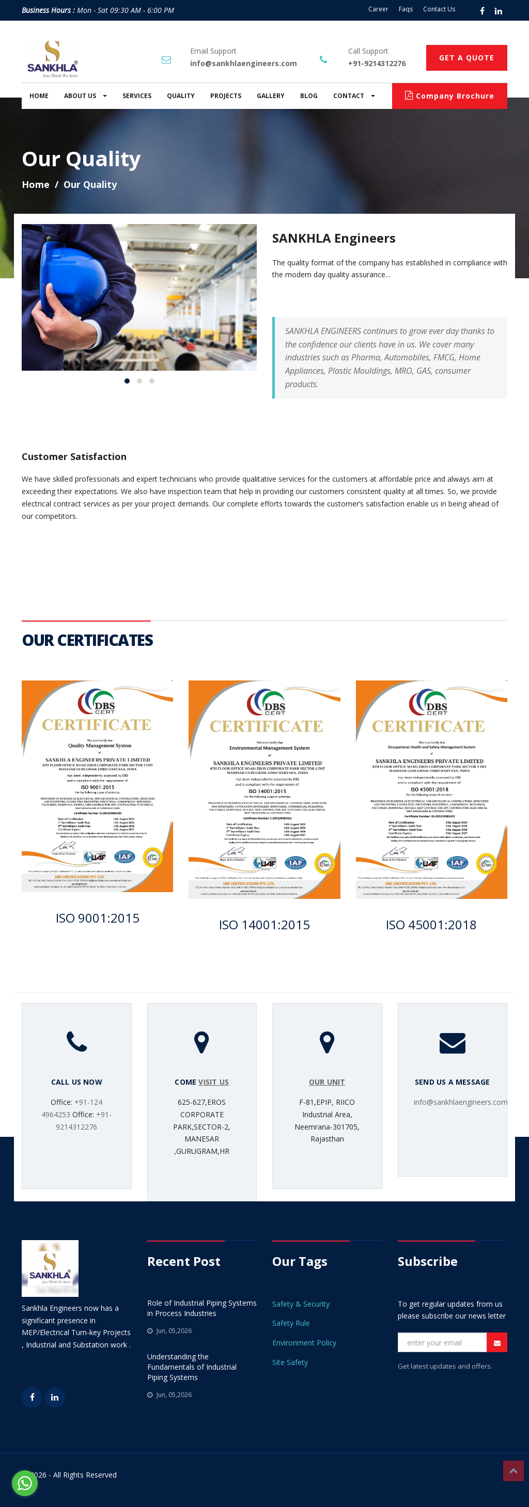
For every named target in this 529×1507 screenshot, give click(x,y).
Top (513, 1471)
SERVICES (136, 95)
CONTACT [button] (354, 95)
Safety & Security (301, 1304)
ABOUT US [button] (85, 95)
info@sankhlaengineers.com (243, 63)
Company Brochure (449, 96)
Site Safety (290, 1362)
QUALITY (181, 95)
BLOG (309, 95)
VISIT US (213, 1082)
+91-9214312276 (377, 63)
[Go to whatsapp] (25, 1483)
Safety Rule (291, 1323)
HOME (39, 95)
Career (378, 9)
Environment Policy (304, 1342)
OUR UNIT (327, 1082)
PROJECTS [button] (225, 95)
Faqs (406, 9)
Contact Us (439, 9)
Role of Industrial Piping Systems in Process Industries (202, 1308)
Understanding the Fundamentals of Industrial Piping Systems (192, 1367)
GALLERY (271, 95)
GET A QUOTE (466, 57)
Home (36, 184)
